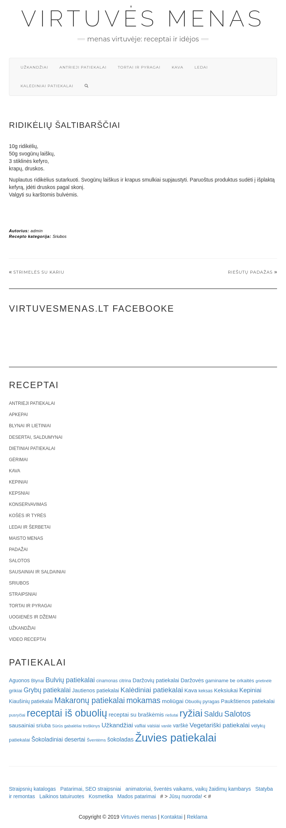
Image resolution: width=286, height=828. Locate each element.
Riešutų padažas (250, 272)
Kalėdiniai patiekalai (46, 86)
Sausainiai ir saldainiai (37, 571)
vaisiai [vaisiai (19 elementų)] (153, 725)
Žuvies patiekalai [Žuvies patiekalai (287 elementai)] (175, 737)
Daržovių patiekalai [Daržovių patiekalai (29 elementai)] (156, 680)
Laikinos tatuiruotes (62, 796)
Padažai (18, 549)
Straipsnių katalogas (32, 789)
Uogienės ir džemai (32, 617)
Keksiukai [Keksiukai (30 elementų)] (226, 690)
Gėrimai (18, 459)
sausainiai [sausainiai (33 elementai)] (22, 725)
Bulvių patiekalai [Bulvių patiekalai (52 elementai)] (70, 680)
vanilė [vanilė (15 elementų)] (166, 726)
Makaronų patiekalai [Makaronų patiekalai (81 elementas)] (89, 700)
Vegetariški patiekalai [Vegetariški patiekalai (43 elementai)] (220, 725)
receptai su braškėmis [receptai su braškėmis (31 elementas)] (136, 714)
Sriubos (59, 236)
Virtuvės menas (143, 19)
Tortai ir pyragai (139, 67)
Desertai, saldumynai (36, 437)
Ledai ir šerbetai (30, 527)
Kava (177, 67)
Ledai (201, 67)
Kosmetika (101, 796)
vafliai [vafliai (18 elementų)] (140, 725)
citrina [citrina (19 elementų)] (125, 680)
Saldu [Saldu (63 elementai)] (213, 714)
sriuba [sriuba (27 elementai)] (43, 725)
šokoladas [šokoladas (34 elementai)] (120, 739)
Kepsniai (19, 493)
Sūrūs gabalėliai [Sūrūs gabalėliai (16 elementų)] (67, 726)
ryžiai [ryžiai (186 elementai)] (191, 713)
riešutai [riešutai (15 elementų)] (171, 715)
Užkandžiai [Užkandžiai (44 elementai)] (117, 725)
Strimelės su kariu (38, 272)
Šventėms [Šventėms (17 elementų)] (96, 740)
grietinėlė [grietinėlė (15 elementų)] (263, 681)
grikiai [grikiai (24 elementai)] (15, 690)
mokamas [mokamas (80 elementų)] (143, 700)
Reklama (197, 817)
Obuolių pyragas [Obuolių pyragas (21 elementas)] (202, 701)
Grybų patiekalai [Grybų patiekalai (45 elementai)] (46, 690)
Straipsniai (23, 594)
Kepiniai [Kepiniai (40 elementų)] (250, 690)
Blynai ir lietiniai (30, 425)
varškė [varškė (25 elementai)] (180, 725)
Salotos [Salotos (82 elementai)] (237, 713)
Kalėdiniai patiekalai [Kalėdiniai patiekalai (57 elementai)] (152, 690)
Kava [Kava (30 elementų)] (190, 690)
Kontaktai (171, 817)
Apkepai (18, 414)
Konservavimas (28, 504)
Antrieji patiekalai (83, 67)
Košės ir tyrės (27, 515)
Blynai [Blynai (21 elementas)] (37, 680)
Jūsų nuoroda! (185, 796)
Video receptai (27, 639)
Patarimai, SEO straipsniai (90, 789)
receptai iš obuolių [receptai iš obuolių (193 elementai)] (67, 713)
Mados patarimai (136, 796)
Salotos (19, 560)
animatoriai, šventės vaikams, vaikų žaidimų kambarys (188, 789)
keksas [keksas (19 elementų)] (205, 690)
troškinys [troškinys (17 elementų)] (91, 726)
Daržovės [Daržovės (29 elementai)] (192, 680)
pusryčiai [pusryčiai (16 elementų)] (17, 715)
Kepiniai (18, 482)
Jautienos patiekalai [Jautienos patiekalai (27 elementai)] (95, 690)
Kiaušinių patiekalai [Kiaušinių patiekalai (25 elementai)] (31, 701)
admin (37, 231)
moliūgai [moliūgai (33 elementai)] (173, 701)
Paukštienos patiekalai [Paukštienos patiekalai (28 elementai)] (247, 701)
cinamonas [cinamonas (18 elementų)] (107, 680)
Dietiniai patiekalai (32, 448)
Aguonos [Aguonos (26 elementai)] (19, 680)
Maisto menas (26, 538)
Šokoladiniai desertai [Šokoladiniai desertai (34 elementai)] (58, 739)
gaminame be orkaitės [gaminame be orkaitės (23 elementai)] (229, 680)
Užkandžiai (34, 67)
